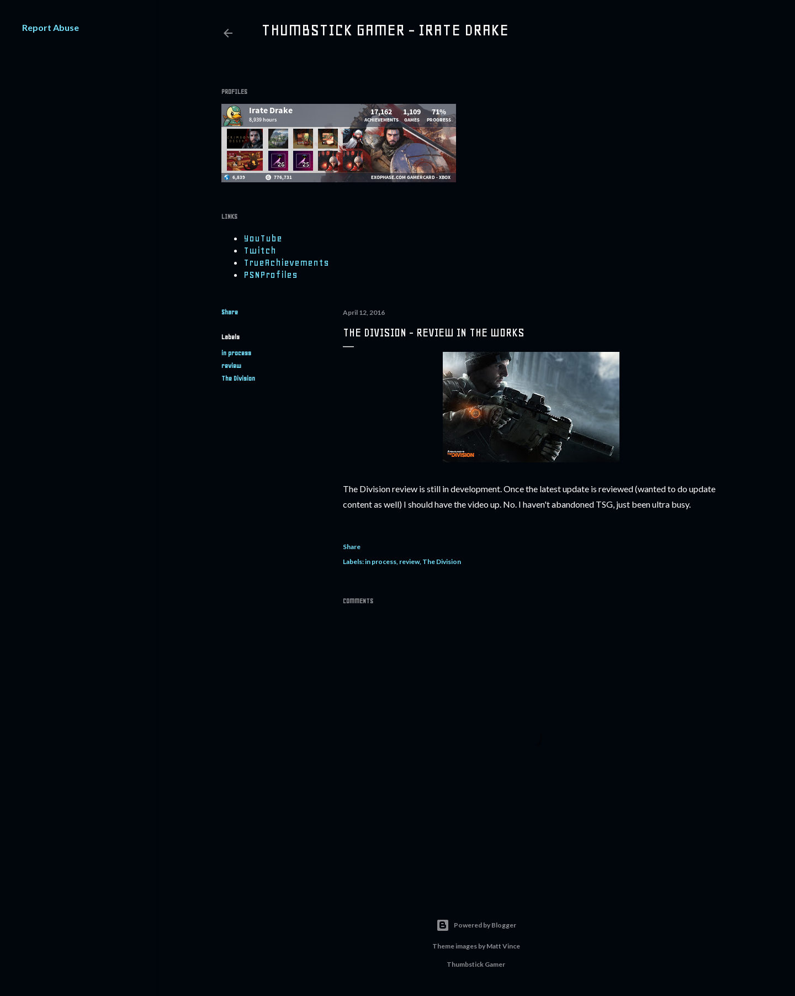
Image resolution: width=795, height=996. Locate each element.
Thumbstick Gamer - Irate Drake (384, 29)
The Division (238, 378)
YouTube (262, 238)
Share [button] (229, 312)
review (231, 366)
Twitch (259, 250)
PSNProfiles (270, 274)
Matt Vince (503, 946)
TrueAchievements (286, 262)
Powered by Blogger (476, 925)
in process (236, 353)
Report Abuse (50, 27)
